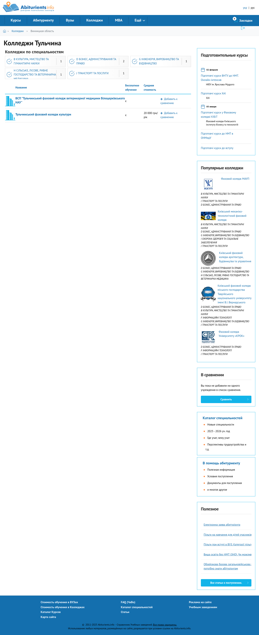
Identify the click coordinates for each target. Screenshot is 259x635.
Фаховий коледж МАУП (235, 178)
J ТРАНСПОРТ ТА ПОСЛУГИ (92, 73)
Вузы (70, 20)
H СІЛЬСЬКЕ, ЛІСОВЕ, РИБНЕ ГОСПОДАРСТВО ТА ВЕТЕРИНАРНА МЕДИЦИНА (35, 75)
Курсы (16, 20)
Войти (250, 21)
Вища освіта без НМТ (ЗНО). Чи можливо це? (231, 554)
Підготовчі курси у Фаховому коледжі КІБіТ (218, 114)
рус (253, 7)
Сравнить (226, 399)
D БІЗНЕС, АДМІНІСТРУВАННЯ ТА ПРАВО (96, 61)
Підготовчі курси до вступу (217, 148)
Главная (5, 31)
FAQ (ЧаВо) (128, 602)
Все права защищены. (165, 624)
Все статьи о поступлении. (226, 582)
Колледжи (94, 20)
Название (21, 87)
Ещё (138, 20)
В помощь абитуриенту (221, 463)
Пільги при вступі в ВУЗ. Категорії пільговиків (231, 544)
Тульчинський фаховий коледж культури (43, 114)
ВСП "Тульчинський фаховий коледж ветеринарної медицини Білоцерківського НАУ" (70, 100)
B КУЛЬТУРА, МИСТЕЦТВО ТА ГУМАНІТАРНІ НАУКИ (31, 61)
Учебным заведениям (203, 607)
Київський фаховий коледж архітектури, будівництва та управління (235, 257)
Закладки (226, 21)
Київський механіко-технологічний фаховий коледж (232, 216)
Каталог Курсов (51, 612)
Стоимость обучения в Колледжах (63, 607)
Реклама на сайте (200, 602)
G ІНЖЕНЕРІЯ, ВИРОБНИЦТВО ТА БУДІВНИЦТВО (159, 61)
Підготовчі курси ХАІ (213, 93)
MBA (118, 20)
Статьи (125, 612)
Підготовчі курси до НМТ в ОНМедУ (217, 136)
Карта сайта (48, 617)
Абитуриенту (43, 20)
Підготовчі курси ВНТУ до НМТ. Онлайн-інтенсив (219, 78)
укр (245, 7)
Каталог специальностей (222, 417)
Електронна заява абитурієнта (222, 524)
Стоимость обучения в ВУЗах (59, 602)
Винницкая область (42, 31)
